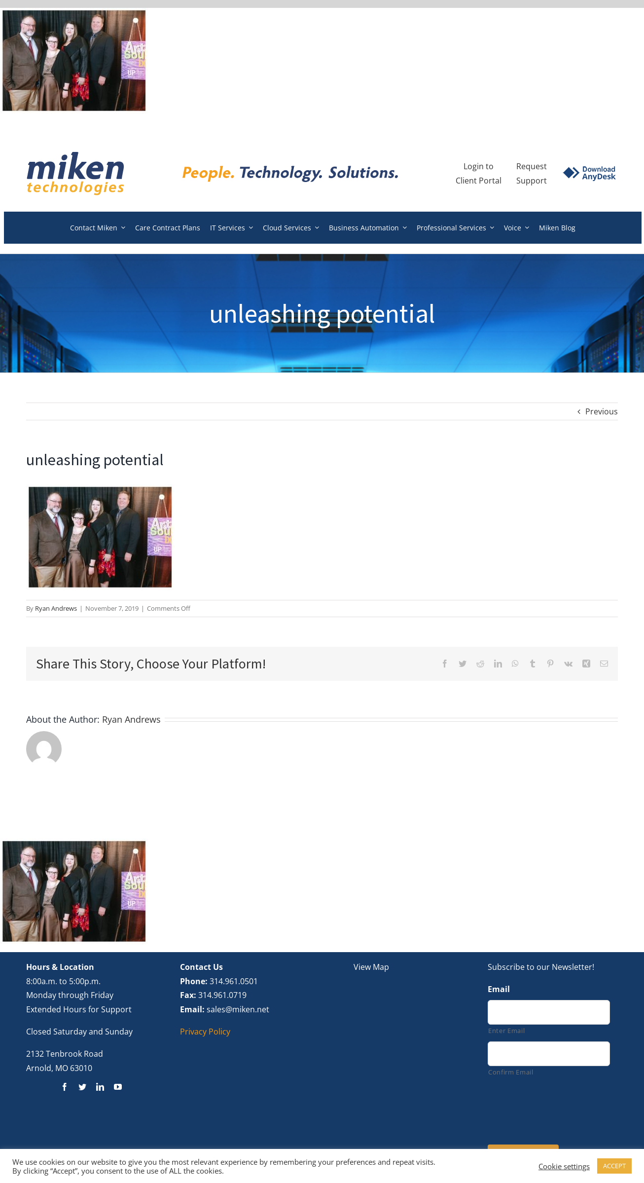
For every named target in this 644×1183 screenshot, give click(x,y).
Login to (479, 166)
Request (531, 166)
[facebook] (65, 1087)
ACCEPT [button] (614, 1165)
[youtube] (118, 1087)
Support (531, 180)
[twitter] (82, 1087)
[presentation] (563, 1109)
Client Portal (478, 180)
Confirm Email (511, 1072)
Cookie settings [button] (564, 1166)
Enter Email (506, 1030)
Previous (601, 411)
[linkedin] (100, 1087)
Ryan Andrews (56, 608)
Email (499, 989)
